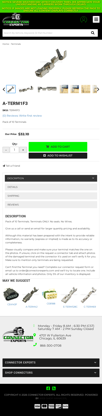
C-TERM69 (90, 306)
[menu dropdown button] (96, 19)
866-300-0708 (50, 345)
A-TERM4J (32, 306)
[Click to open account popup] (84, 19)
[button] (50, 33)
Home (6, 44)
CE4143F (12, 304)
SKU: (5, 110)
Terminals (16, 44)
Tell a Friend (13, 165)
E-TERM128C (70, 306)
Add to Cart (60, 146)
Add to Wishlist (60, 155)
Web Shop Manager (52, 398)
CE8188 (51, 303)
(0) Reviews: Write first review (22, 115)
